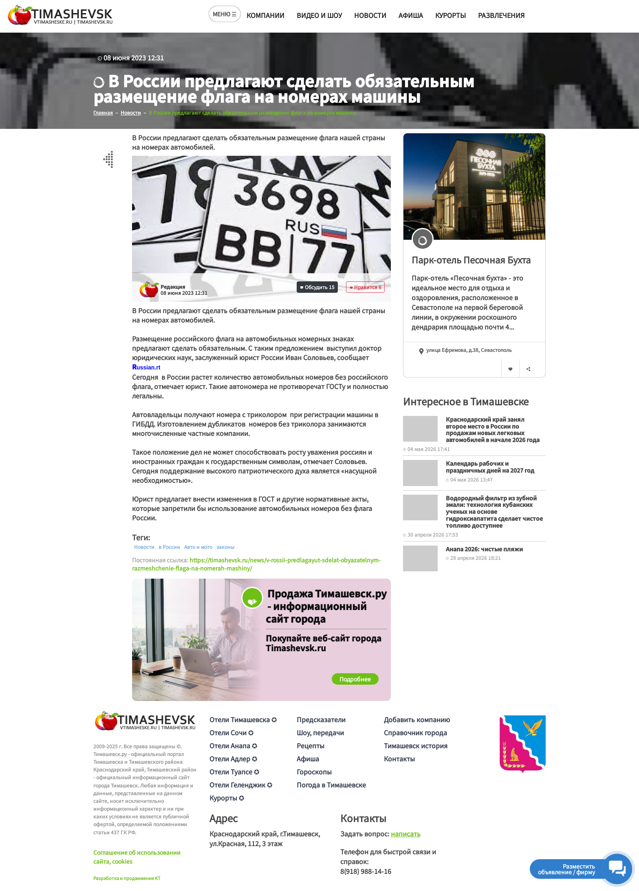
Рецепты (310, 745)
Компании (265, 15)
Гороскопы (314, 771)
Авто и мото (198, 547)
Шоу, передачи (320, 732)
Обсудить (317, 286)
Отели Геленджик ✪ (240, 784)
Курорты (450, 15)
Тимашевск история (415, 745)
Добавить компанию (417, 719)
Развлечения (501, 15)
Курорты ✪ (226, 798)
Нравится (365, 286)
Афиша (411, 15)
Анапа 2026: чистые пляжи (484, 549)
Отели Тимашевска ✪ (243, 719)
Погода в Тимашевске (331, 784)
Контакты (399, 758)
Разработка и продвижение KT (127, 878)
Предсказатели (321, 719)
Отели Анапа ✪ (233, 745)
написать (406, 833)
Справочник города (415, 732)
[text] (148, 367)
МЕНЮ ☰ (225, 14)
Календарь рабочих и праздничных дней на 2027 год (490, 466)
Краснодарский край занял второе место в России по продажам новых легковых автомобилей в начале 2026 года (493, 429)
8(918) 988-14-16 (365, 871)
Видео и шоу (319, 15)
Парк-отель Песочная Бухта (471, 259)
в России (169, 547)
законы (225, 547)
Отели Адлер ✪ (233, 758)
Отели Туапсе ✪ (234, 771)
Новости (370, 15)
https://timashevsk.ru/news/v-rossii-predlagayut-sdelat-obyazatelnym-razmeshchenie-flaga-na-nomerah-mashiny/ (256, 564)
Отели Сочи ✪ (231, 732)
